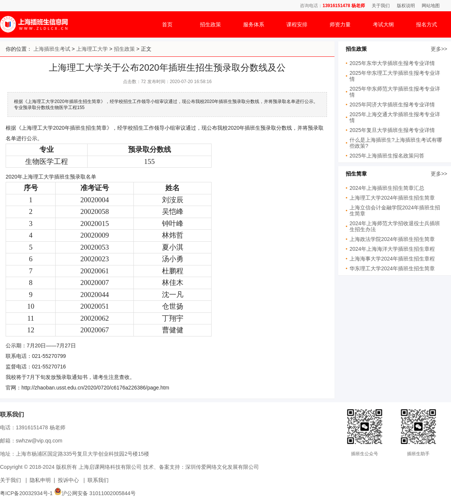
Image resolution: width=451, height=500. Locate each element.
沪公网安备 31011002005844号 (95, 493)
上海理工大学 (92, 49)
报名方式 (426, 24)
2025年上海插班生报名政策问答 (387, 156)
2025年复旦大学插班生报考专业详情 (392, 130)
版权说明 (406, 5)
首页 (167, 24)
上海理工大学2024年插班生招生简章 (392, 198)
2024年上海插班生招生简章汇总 (387, 188)
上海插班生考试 (51, 49)
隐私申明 (40, 480)
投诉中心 (68, 480)
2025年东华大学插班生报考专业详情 (392, 63)
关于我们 (381, 5)
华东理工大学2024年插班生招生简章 (392, 268)
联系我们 (98, 480)
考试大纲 (383, 24)
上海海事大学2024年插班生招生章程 (392, 259)
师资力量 (340, 24)
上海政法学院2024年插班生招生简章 (392, 239)
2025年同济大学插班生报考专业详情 (392, 105)
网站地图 (431, 5)
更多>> (439, 49)
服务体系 (253, 24)
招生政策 (210, 24)
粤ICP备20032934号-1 (26, 493)
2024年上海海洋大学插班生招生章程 (392, 249)
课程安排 (296, 24)
